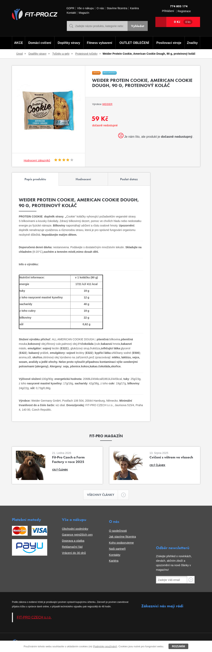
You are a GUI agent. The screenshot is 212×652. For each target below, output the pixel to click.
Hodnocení (83, 179)
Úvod (19, 53)
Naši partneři (117, 548)
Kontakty (114, 554)
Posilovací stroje (168, 42)
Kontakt (71, 12)
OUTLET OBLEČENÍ (134, 42)
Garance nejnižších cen (77, 534)
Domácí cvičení (39, 42)
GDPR (70, 8)
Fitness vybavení (99, 42)
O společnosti (118, 530)
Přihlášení (168, 11)
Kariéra (134, 8)
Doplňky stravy (69, 42)
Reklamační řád (72, 546)
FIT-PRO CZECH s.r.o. (34, 617)
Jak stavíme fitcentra (122, 536)
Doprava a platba (73, 540)
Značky (192, 42)
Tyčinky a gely (61, 53)
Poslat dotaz (129, 179)
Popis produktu (35, 179)
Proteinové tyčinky (86, 53)
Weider (107, 104)
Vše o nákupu (85, 8)
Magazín (84, 12)
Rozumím (178, 646)
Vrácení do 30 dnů (74, 552)
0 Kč (183, 22)
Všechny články (102, 495)
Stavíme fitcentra (117, 8)
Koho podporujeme (121, 542)
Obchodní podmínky (75, 528)
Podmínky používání (104, 646)
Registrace (184, 11)
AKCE (18, 42)
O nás (100, 8)
